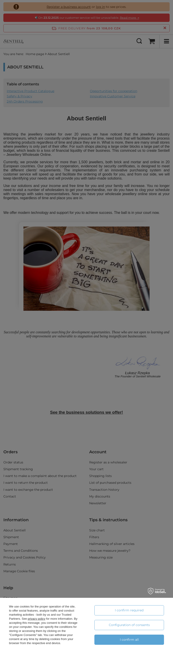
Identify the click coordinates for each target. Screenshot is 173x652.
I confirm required (129, 610)
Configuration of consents (129, 625)
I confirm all (129, 640)
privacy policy (36, 618)
